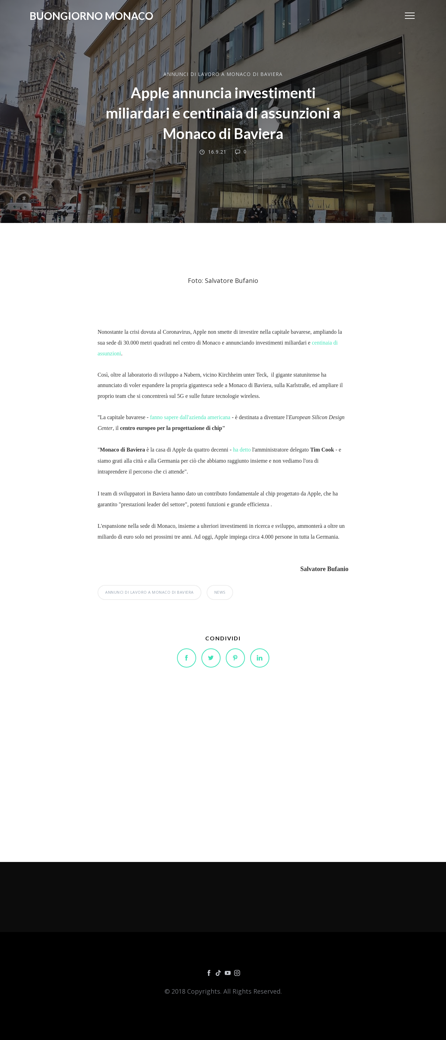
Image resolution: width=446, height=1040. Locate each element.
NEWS (219, 592)
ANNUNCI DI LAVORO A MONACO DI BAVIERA (223, 74)
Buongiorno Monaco (91, 15)
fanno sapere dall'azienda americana (190, 417)
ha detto (242, 450)
